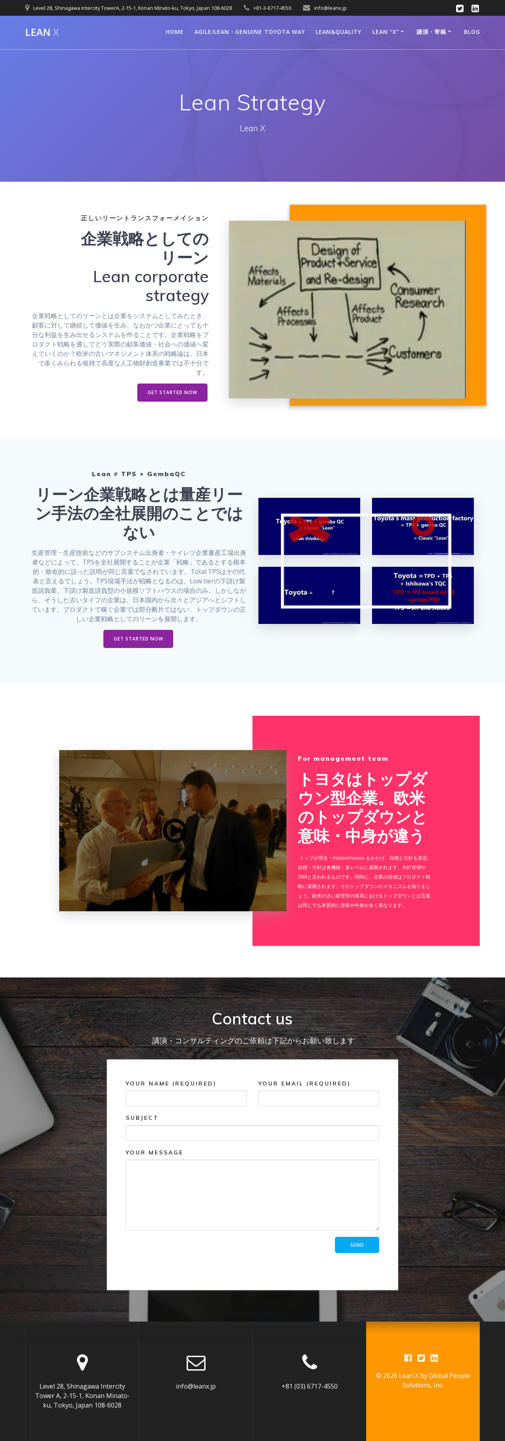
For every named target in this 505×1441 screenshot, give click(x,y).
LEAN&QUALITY (338, 31)
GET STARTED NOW (172, 392)
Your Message (252, 1190)
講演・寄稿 (431, 31)
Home (175, 31)
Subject (252, 1128)
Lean (42, 32)
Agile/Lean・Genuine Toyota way (250, 31)
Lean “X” (385, 31)
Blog (472, 31)
